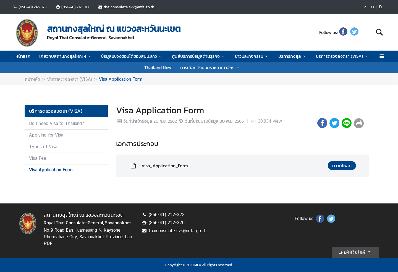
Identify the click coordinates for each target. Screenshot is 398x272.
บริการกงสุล (292, 56)
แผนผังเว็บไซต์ (355, 251)
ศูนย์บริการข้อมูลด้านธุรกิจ (199, 56)
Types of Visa (43, 146)
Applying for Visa (46, 135)
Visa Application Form (120, 79)
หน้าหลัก (32, 79)
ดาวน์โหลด (342, 165)
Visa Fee (37, 158)
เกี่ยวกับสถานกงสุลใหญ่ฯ (65, 56)
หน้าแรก (22, 56)
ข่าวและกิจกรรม (252, 56)
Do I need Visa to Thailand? (56, 123)
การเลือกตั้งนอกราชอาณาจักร (210, 67)
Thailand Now (157, 67)
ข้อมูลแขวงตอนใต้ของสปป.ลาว (132, 56)
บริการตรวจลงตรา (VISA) (342, 56)
